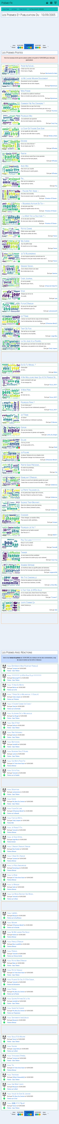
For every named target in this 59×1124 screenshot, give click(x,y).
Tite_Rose (54, 111)
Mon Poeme (25, 91)
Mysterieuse (53, 86)
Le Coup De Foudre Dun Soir (32, 128)
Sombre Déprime (27, 565)
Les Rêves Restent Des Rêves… (20, 894)
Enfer (11, 799)
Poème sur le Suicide (13, 927)
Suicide (12, 1046)
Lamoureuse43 (53, 311)
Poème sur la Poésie (13, 994)
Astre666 (15, 744)
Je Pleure (25, 452)
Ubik (56, 610)
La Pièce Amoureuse (16, 865)
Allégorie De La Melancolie (19, 713)
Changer (24, 515)
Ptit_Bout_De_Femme (18, 801)
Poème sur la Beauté (13, 813)
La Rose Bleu (53, 585)
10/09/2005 (29, 47)
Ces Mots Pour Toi (16, 761)
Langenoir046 (53, 572)
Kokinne (14, 935)
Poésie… (12, 989)
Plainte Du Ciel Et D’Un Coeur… (21, 979)
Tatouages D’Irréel (16, 1056)
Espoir (23, 427)
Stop (23, 291)
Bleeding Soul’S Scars (17, 751)
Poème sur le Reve (12, 899)
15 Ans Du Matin (15, 685)
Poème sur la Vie (12, 690)
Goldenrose (54, 485)
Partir (23, 153)
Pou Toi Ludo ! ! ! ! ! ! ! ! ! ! (31, 540)
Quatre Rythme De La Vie (18, 999)
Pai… (23, 178)
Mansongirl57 (16, 678)
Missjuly (14, 915)
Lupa (55, 298)
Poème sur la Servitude (13, 709)
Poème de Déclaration (13, 984)
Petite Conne (26, 228)
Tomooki (14, 773)
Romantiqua (15, 868)
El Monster (54, 422)
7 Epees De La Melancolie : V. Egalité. (23, 694)
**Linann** (54, 597)
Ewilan (14, 725)
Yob (56, 472)
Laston (14, 754)
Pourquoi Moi (26, 116)
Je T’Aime (24, 316)
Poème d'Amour (11, 766)
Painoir (55, 236)
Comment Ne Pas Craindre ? (32, 103)
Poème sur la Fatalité (13, 775)
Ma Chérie (25, 241)
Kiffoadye (54, 148)
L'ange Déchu (16, 1049)
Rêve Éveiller (16, 849)
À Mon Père (26, 390)
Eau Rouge (15, 716)
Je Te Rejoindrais (28, 253)
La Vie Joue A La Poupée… (31, 341)
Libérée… (12, 913)
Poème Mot (10, 823)
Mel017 (55, 535)
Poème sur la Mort (12, 1051)
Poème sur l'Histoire (13, 699)
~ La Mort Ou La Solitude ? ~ (33, 216)
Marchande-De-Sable (51, 73)
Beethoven (13, 742)
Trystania (15, 668)
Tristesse (13, 1075)
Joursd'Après (44, 46)
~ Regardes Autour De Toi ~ (32, 203)
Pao (56, 186)
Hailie (14, 887)
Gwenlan (54, 273)
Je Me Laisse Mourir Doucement (34, 78)
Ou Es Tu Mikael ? (28, 365)
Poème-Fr (6, 3)
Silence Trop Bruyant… (30, 502)
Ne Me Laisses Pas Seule (18, 932)
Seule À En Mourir (16, 1037)
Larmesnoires (16, 792)
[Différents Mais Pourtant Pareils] (22, 666)
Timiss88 (54, 547)
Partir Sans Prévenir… (30, 465)
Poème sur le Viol (12, 1098)
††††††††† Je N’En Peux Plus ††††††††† (24, 675)
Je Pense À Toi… (15, 827)
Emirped (55, 522)
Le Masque (13, 884)
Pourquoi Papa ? (27, 402)
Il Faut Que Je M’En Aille (31, 590)
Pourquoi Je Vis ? (28, 527)
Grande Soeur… (27, 266)
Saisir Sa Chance (15, 1008)
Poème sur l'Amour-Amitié (14, 956)
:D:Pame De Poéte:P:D (51, 286)
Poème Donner (11, 842)
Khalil (55, 447)
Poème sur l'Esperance (13, 1013)
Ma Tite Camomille (29, 577)
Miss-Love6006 (16, 944)
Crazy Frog (54, 123)
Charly (14, 706)
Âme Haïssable (14, 732)
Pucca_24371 (53, 385)
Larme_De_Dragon (52, 435)
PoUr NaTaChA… (28, 66)
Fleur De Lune (14, 808)
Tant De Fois (26, 328)
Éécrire (24, 141)
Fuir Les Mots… (15, 818)
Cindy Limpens (53, 348)
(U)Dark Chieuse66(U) (18, 1077)
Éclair (23, 440)
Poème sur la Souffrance (14, 918)
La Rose (12, 875)
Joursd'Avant (13, 46)
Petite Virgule (14, 970)
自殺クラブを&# (15, 1103)
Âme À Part (13, 723)
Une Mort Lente (15, 1084)
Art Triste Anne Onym (18, 763)
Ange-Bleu (15, 839)
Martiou (14, 687)
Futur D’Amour (27, 303)
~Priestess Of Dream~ (50, 198)
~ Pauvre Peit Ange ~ (30, 191)
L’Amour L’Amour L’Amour (18, 846)
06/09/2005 (20, 47)
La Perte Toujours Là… (30, 490)
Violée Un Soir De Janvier (18, 1094)
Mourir (12, 922)
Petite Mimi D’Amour (17, 960)
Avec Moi (24, 166)
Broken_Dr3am (53, 136)
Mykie (55, 372)
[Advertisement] (29, 30)
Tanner (24, 552)
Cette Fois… (13, 770)
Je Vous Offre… (15, 837)
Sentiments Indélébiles (18, 1017)
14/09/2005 (38, 47)
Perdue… (12, 951)
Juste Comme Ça (28, 602)
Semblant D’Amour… (29, 477)
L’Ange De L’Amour (16, 856)
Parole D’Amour (15, 942)
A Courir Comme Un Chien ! (19, 704)
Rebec (14, 963)
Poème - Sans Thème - (13, 671)
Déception (13, 789)
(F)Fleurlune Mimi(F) (51, 323)
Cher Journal (27, 278)
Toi (10, 1065)
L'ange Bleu (54, 336)
